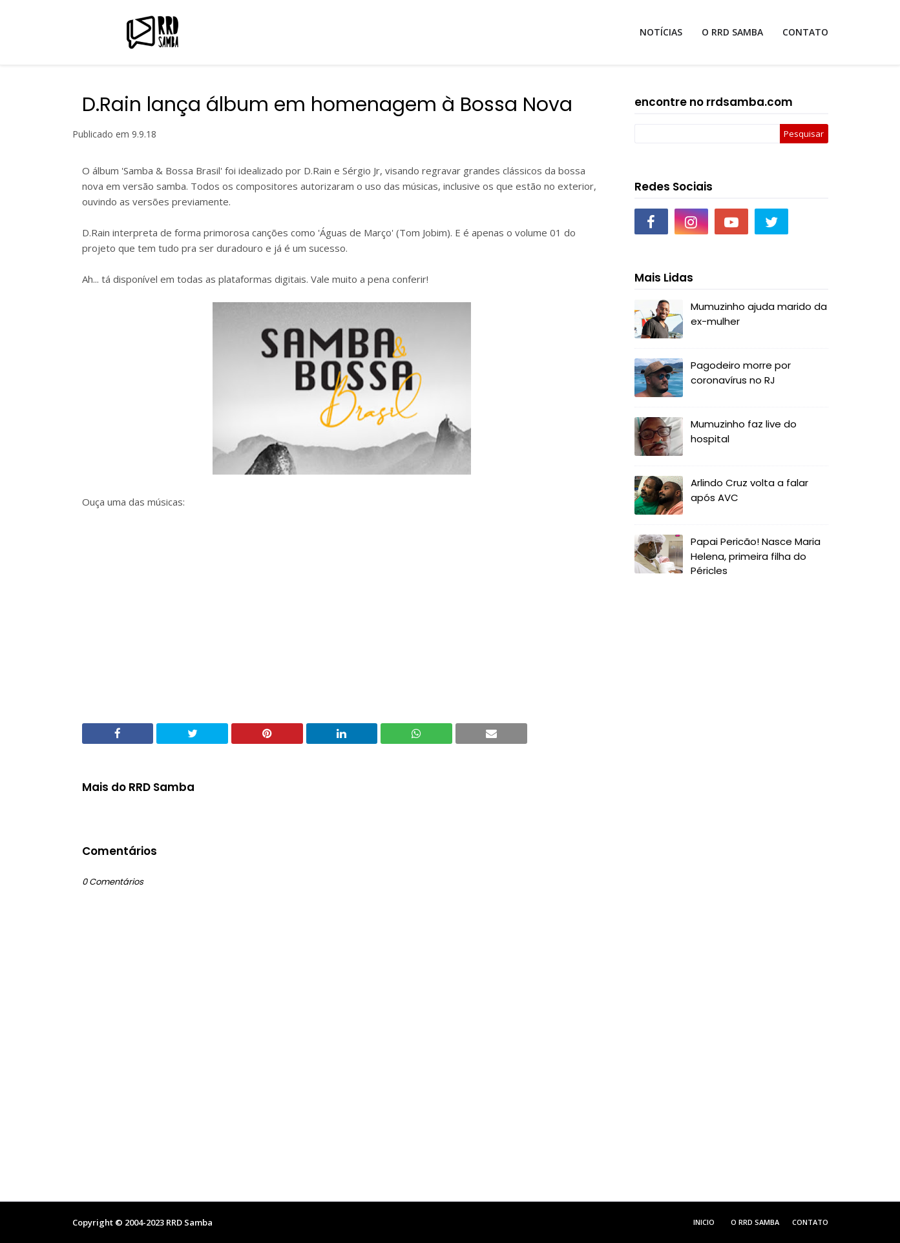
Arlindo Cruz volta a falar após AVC (749, 490)
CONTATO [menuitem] (805, 32)
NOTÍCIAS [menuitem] (661, 32)
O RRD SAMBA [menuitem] (732, 32)
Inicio (704, 1222)
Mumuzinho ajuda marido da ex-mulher (759, 314)
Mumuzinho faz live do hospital (744, 431)
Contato (810, 1222)
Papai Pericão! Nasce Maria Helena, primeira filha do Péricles (756, 556)
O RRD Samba (755, 1222)
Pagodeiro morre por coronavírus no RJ (741, 372)
